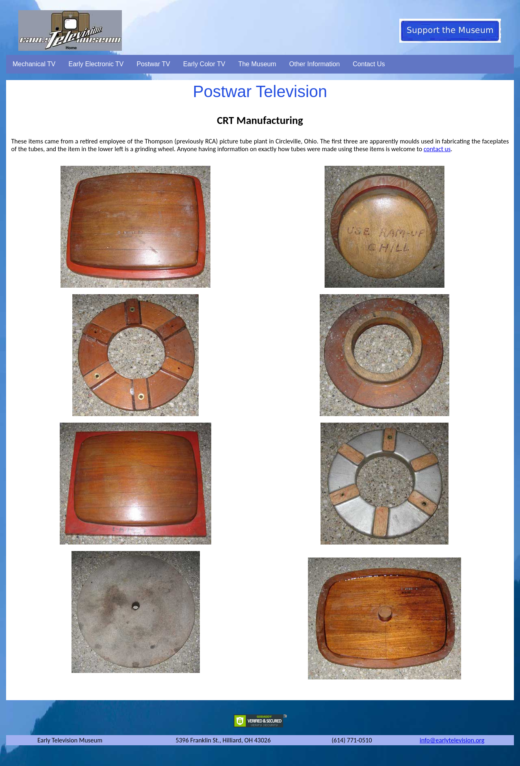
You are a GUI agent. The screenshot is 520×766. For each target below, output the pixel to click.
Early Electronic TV (96, 64)
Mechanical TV (34, 64)
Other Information (314, 64)
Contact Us (369, 64)
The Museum (257, 64)
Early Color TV (204, 64)
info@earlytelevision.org (452, 740)
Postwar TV (153, 64)
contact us (437, 149)
